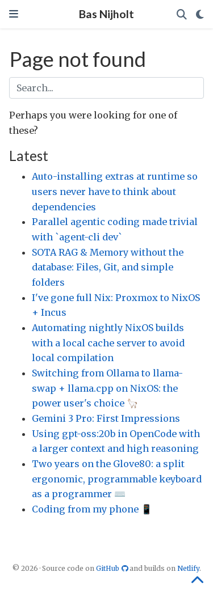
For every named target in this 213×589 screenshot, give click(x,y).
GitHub (113, 568)
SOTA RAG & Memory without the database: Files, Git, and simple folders (107, 267)
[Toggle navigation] (13, 14)
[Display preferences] (200, 14)
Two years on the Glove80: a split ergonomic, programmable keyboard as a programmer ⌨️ (117, 478)
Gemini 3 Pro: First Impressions (106, 418)
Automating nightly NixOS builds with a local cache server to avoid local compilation (108, 342)
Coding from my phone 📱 (92, 509)
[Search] (182, 14)
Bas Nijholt (106, 13)
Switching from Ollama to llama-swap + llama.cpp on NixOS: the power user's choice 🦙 (107, 388)
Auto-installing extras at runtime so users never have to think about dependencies (115, 191)
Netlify (188, 568)
